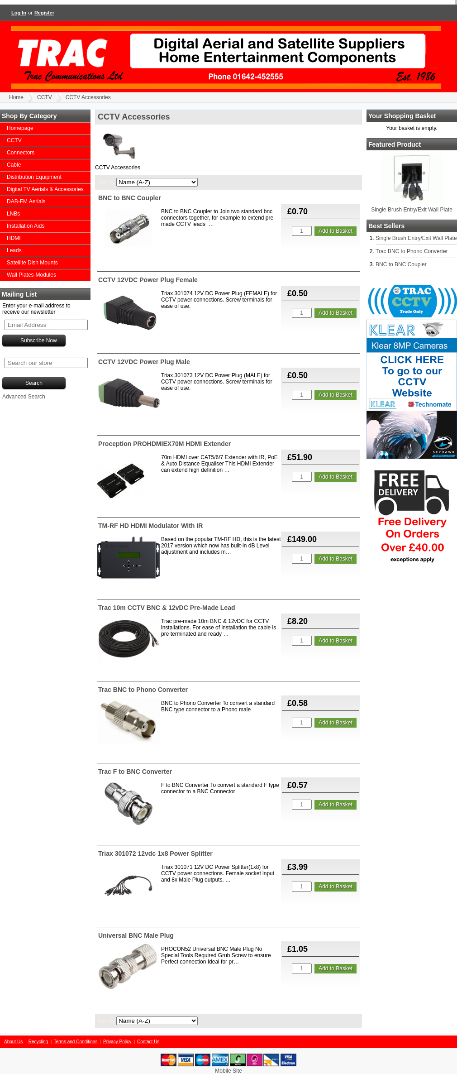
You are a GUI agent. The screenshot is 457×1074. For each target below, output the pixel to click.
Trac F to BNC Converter (135, 771)
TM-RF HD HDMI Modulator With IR (150, 525)
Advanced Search (23, 396)
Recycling (38, 1041)
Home (16, 97)
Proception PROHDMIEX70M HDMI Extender (164, 443)
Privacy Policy (117, 1041)
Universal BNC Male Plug (136, 935)
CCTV (44, 97)
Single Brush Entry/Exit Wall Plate (411, 209)
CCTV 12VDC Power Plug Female (148, 279)
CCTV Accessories (88, 97)
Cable (14, 165)
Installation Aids (25, 226)
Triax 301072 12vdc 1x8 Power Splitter (155, 853)
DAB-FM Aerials (26, 201)
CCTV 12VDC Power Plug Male (144, 361)
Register (44, 12)
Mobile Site (228, 1071)
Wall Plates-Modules (31, 275)
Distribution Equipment (34, 177)
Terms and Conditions (76, 1041)
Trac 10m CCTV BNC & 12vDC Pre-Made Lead (166, 607)
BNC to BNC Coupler (401, 264)
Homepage (20, 128)
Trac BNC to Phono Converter (412, 251)
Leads (14, 250)
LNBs (13, 214)
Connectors (20, 152)
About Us (13, 1041)
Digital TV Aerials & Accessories (45, 189)
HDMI (14, 238)
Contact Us (148, 1041)
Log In (18, 12)
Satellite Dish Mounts (32, 262)
